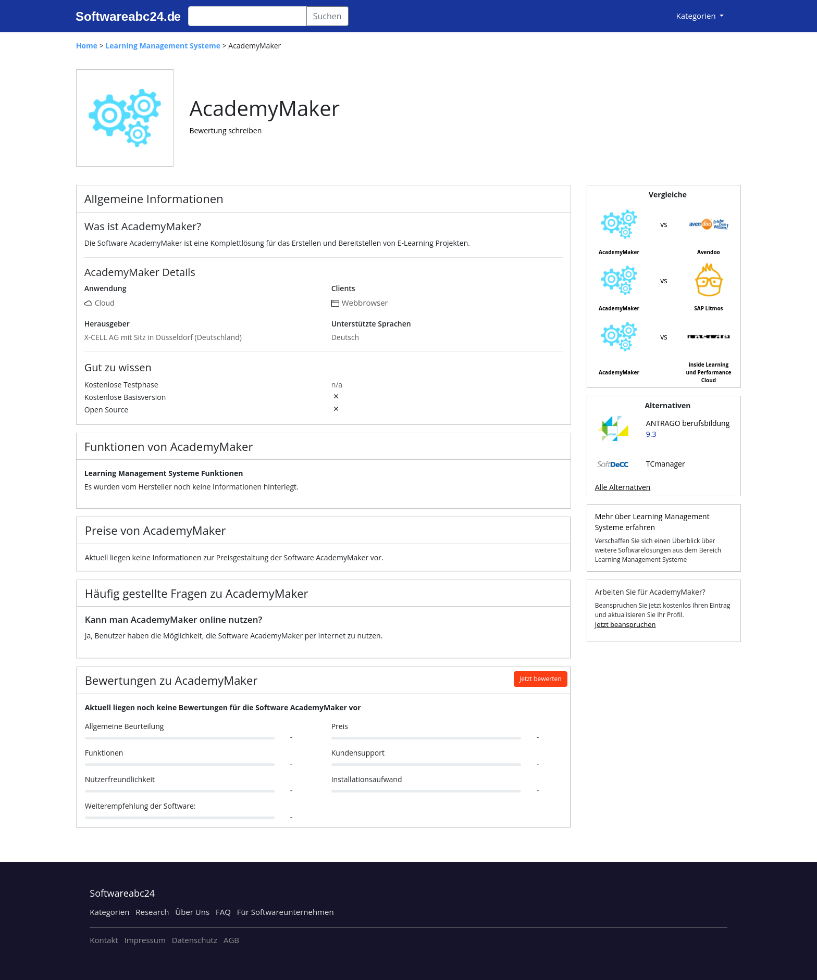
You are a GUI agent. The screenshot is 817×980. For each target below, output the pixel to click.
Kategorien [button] (697, 15)
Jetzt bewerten (540, 678)
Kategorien (109, 912)
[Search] (247, 16)
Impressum (145, 940)
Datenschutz (194, 940)
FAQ (223, 912)
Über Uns (192, 912)
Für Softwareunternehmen (285, 912)
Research (152, 912)
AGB (231, 940)
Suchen (327, 16)
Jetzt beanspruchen (625, 624)
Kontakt (104, 940)
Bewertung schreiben (225, 130)
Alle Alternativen (623, 487)
